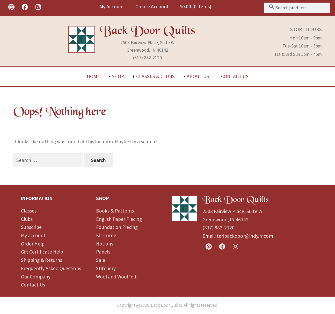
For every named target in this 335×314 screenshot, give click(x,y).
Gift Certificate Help (42, 252)
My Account (111, 6)
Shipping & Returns (41, 260)
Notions (104, 244)
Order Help (33, 244)
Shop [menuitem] (118, 76)
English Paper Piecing (119, 219)
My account (33, 235)
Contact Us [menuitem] (235, 76)
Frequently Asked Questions (51, 268)
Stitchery (106, 268)
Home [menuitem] (93, 76)
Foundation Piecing (117, 227)
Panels (103, 252)
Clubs (27, 219)
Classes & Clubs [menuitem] (155, 76)
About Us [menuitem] (198, 76)
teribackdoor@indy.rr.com (245, 236)
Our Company (35, 277)
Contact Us (33, 285)
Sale (100, 260)
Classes (29, 211)
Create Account (152, 6)
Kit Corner (107, 235)
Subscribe (31, 227)
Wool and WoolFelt (116, 277)
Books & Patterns (115, 211)
